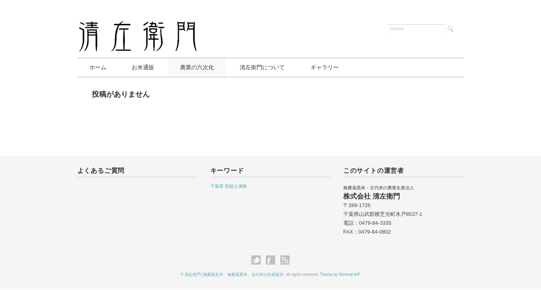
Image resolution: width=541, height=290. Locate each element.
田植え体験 (236, 186)
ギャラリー (325, 67)
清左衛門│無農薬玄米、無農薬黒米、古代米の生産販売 (234, 274)
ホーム (97, 67)
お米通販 (143, 67)
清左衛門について (262, 67)
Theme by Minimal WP (340, 274)
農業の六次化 (197, 67)
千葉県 (217, 186)
